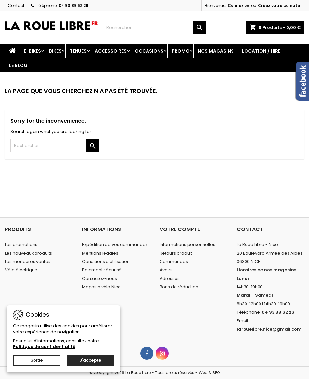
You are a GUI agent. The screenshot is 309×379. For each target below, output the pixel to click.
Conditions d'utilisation (106, 261)
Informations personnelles (187, 245)
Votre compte (180, 229)
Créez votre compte (279, 5)
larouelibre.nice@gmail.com (269, 329)
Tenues (78, 51)
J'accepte (90, 360)
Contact (16, 5)
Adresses (170, 278)
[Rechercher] (154, 27)
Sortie (37, 360)
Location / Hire (261, 51)
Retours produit (176, 253)
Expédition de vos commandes (115, 245)
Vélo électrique (21, 270)
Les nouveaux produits (28, 253)
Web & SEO (209, 372)
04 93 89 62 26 (73, 5)
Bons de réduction (179, 287)
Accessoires (111, 51)
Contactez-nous (99, 278)
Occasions (149, 51)
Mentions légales (100, 253)
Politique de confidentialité (44, 347)
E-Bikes (32, 51)
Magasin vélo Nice (101, 287)
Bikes (55, 51)
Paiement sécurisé (102, 270)
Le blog (18, 65)
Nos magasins (216, 51)
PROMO (181, 51)
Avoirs (166, 270)
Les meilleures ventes (27, 261)
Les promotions (21, 245)
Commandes (174, 261)
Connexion (238, 5)
